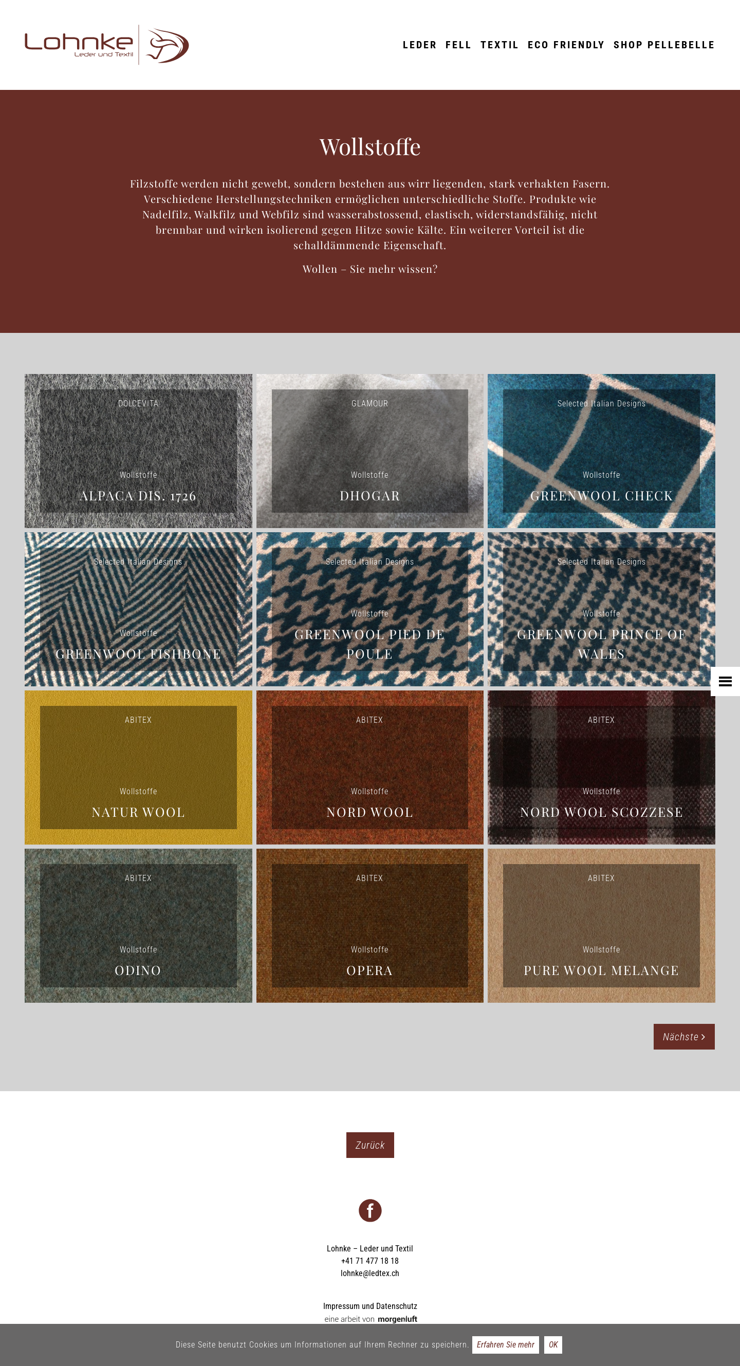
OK (553, 1345)
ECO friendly (566, 45)
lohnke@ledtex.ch (370, 1273)
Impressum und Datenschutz (370, 1306)
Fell (459, 45)
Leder (420, 45)
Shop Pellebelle (664, 45)
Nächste (684, 1037)
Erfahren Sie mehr (505, 1345)
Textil (500, 45)
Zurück (370, 1145)
